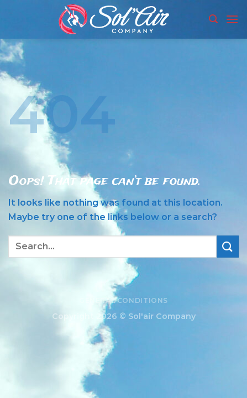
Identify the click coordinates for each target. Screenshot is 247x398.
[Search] (213, 19)
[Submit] (228, 246)
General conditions (123, 300)
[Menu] (232, 19)
